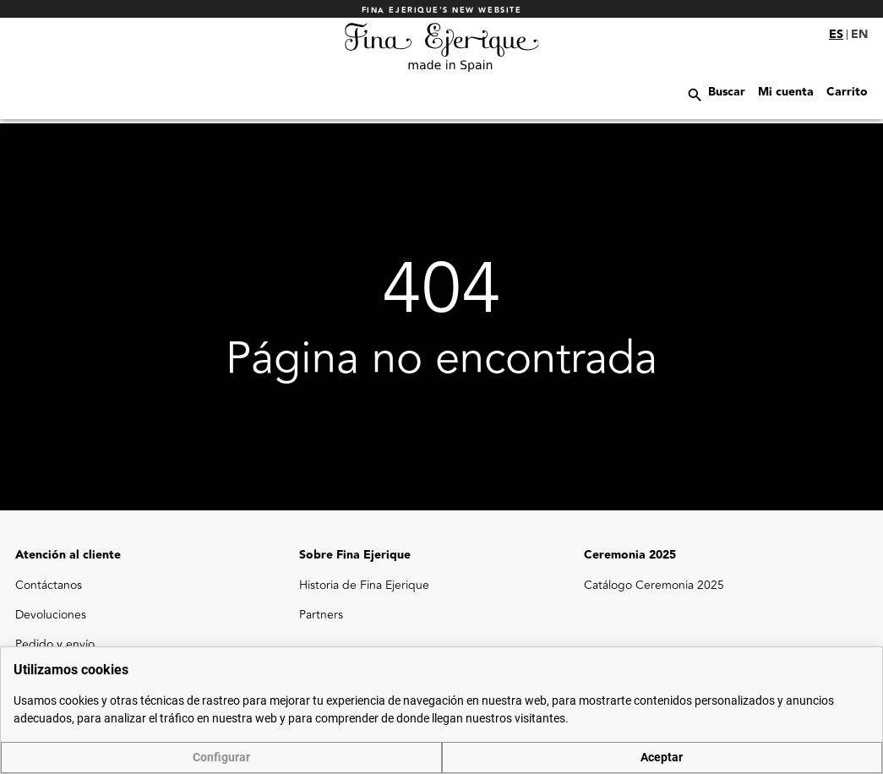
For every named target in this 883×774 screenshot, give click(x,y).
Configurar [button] (221, 757)
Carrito (847, 92)
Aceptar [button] (661, 757)
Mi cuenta (786, 92)
